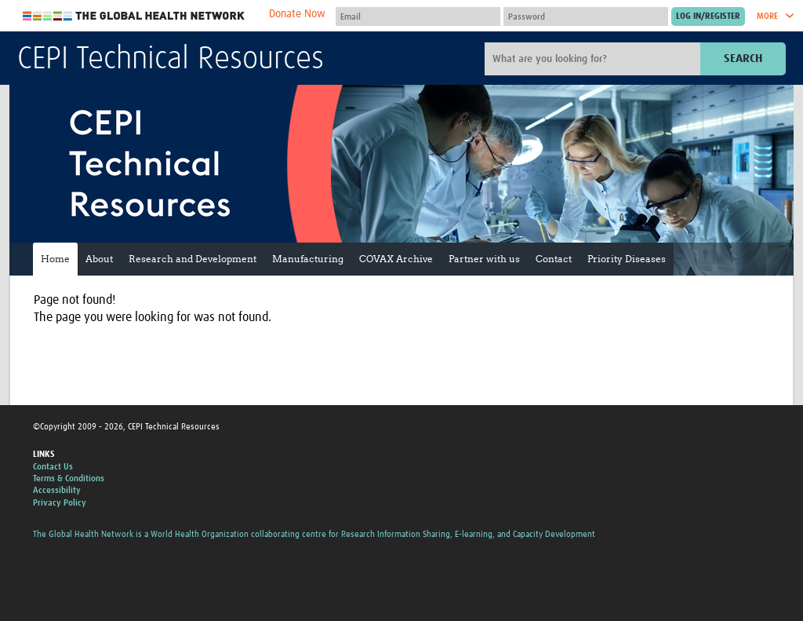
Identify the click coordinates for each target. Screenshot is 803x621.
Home (55, 259)
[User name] (418, 16)
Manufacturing (307, 259)
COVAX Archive (396, 259)
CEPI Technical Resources (170, 59)
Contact (554, 259)
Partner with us (484, 259)
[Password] (585, 16)
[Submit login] (708, 16)
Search (743, 58)
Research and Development (192, 259)
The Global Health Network (134, 16)
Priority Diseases (626, 259)
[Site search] (594, 58)
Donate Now (297, 14)
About (99, 259)
